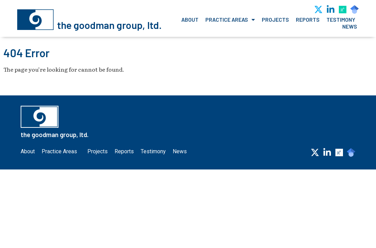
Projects (275, 19)
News (349, 26)
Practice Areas (230, 19)
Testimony (340, 19)
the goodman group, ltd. (109, 25)
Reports (308, 19)
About (189, 19)
